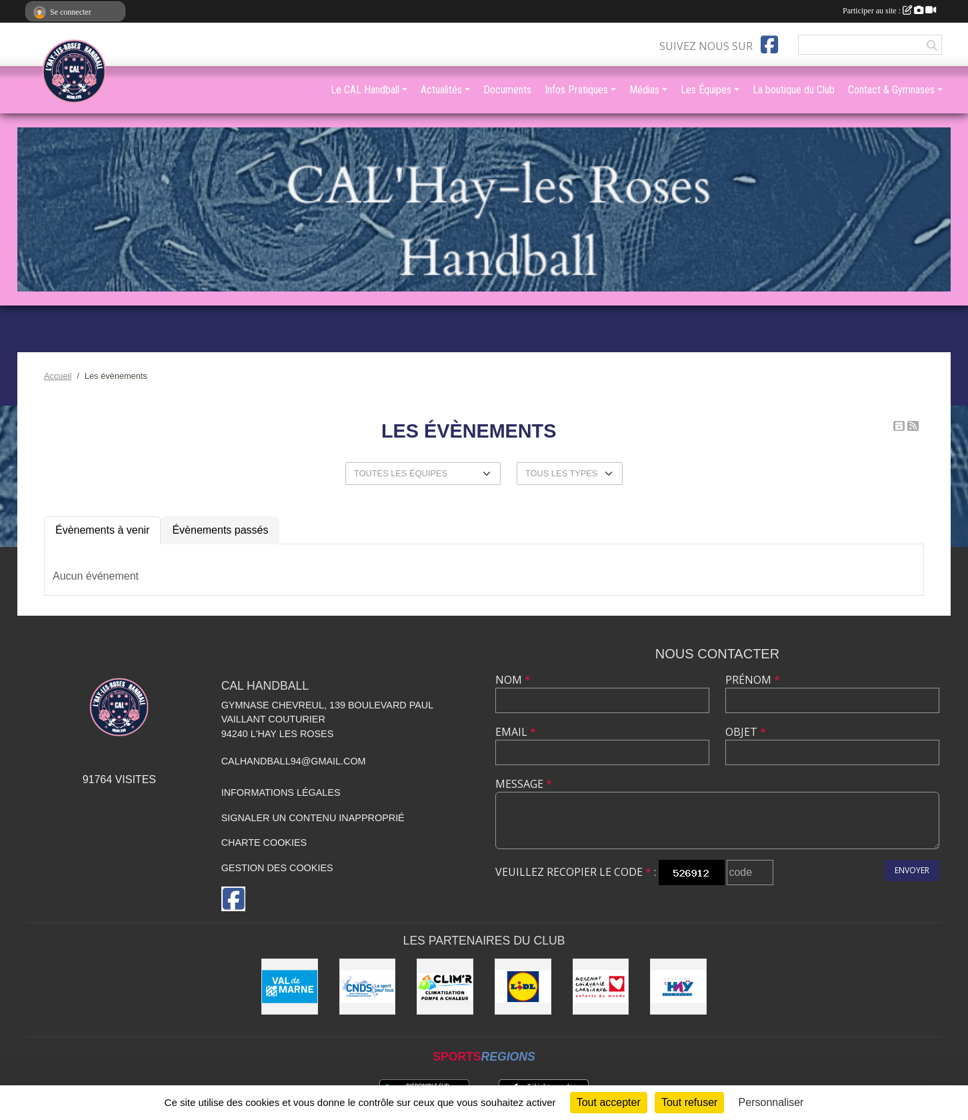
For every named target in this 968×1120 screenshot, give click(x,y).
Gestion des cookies (277, 868)
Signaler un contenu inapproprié (313, 817)
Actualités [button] (441, 89)
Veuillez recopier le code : (575, 872)
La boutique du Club (794, 89)
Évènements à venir (102, 530)
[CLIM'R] (445, 987)
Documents (507, 89)
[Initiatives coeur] (601, 987)
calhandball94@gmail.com (293, 761)
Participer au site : (889, 10)
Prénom (752, 679)
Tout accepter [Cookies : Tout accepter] (609, 1102)
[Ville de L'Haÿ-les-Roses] (678, 987)
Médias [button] (644, 89)
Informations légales (281, 792)
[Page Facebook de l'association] (769, 45)
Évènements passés (220, 530)
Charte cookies (264, 842)
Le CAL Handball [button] (365, 89)
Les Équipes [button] (706, 89)
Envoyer (912, 870)
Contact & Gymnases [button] (891, 89)
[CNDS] (367, 987)
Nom (513, 679)
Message (523, 783)
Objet (745, 731)
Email (515, 731)
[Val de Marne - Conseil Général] (289, 987)
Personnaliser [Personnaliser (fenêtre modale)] (771, 1102)
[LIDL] (523, 987)
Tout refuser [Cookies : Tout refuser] (689, 1102)
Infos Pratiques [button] (576, 89)
